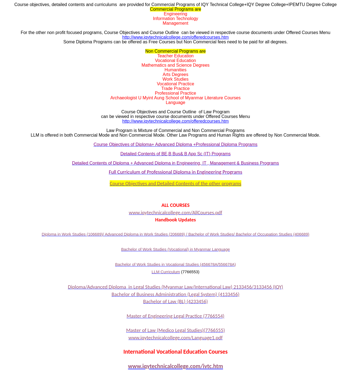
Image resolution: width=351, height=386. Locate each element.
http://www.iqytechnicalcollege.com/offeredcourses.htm (175, 37)
